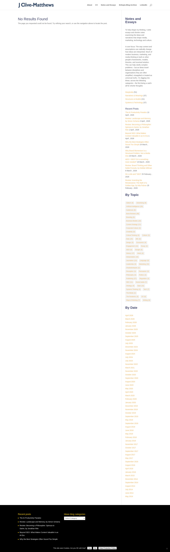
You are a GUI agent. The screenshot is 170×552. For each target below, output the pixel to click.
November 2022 (131, 364)
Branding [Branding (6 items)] (130, 217)
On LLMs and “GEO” (133, 174)
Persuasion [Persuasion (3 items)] (144, 271)
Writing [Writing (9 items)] (146, 300)
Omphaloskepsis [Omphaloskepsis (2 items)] (133, 267)
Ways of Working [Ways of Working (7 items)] (133, 300)
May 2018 (129, 434)
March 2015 (129, 476)
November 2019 (131, 409)
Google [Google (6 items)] (138, 249)
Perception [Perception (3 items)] (131, 271)
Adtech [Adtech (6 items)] (129, 203)
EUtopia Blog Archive (128, 5)
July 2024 (129, 357)
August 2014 (130, 486)
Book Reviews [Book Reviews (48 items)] (132, 213)
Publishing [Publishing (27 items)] (131, 278)
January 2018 (130, 441)
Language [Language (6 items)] (144, 260)
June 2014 (129, 493)
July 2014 (129, 489)
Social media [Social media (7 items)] (141, 282)
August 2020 (130, 382)
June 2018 (129, 430)
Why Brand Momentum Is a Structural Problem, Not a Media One (137, 153)
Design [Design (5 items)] (129, 242)
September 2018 (131, 423)
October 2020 (130, 375)
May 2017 (129, 458)
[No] (167, 548)
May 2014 (129, 496)
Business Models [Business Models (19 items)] (133, 221)
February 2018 (131, 437)
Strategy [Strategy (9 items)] (130, 286)
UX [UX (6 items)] (143, 296)
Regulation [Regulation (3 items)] (144, 278)
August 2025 (130, 340)
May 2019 (129, 420)
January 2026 (130, 326)
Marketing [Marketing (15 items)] (144, 264)
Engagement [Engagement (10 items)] (132, 246)
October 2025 (130, 333)
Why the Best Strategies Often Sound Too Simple (39, 539)
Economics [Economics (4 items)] (141, 242)
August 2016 (130, 465)
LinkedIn (143, 5)
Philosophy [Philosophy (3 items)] (131, 275)
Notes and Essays (108, 5)
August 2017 (130, 455)
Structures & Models (133, 99)
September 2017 (131, 451)
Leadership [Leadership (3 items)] (131, 264)
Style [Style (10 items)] (140, 286)
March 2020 (129, 396)
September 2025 (131, 336)
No (95, 548)
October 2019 (130, 413)
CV (96, 5)
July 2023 (129, 361)
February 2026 (131, 322)
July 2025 (129, 343)
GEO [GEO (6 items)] (129, 249)
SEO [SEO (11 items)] (129, 282)
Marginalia (129, 92)
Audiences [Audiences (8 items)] (131, 210)
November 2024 (131, 350)
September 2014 (131, 483)
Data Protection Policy (107, 548)
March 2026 (129, 319)
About (89, 5)
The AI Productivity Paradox (136, 112)
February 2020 (131, 399)
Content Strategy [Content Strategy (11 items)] (133, 224)
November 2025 (131, 329)
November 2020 (131, 371)
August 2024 (130, 354)
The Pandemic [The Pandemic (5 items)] (132, 296)
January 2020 (130, 402)
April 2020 (129, 392)
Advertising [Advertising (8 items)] (141, 203)
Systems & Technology (134, 103)
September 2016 (131, 462)
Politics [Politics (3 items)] (142, 275)
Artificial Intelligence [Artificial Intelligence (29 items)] (134, 206)
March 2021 (129, 368)
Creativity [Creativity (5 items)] (130, 231)
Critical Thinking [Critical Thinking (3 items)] (132, 235)
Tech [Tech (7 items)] (146, 289)
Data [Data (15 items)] (129, 239)
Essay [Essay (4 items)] (144, 246)
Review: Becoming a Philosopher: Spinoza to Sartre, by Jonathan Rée (138, 127)
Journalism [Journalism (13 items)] (131, 260)
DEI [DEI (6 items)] (138, 239)
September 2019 (131, 416)
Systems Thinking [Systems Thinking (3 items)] (133, 289)
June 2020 (129, 385)
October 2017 (130, 448)
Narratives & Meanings (134, 96)
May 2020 (129, 389)
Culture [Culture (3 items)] (146, 235)
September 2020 (131, 378)
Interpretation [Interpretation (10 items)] (132, 257)
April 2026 (129, 315)
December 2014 (131, 479)
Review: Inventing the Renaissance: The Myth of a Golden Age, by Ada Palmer (136, 182)
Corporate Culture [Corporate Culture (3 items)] (133, 228)
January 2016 (130, 472)
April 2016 (129, 469)
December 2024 (131, 347)
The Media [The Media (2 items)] (131, 293)
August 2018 (130, 427)
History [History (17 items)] (130, 253)
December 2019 (131, 406)
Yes (89, 548)
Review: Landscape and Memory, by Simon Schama (40, 522)
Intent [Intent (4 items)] (140, 253)
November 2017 (131, 444)
